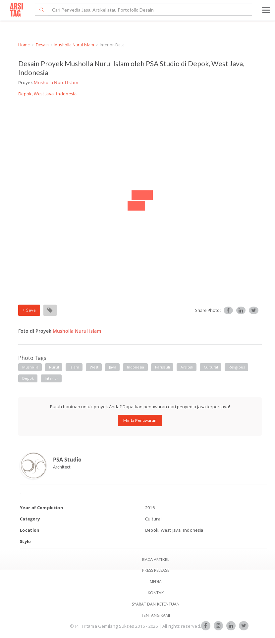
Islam (74, 367)
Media (156, 581)
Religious (237, 367)
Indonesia (135, 367)
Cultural (211, 367)
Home (24, 45)
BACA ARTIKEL (155, 559)
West (94, 367)
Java (112, 367)
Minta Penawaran (140, 420)
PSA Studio (67, 459)
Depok (28, 378)
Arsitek (187, 367)
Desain (42, 45)
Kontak (156, 593)
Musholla (30, 367)
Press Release (155, 570)
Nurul (54, 367)
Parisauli (162, 367)
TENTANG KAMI (155, 615)
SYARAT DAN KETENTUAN (156, 604)
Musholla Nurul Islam (74, 45)
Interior (52, 378)
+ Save (29, 310)
